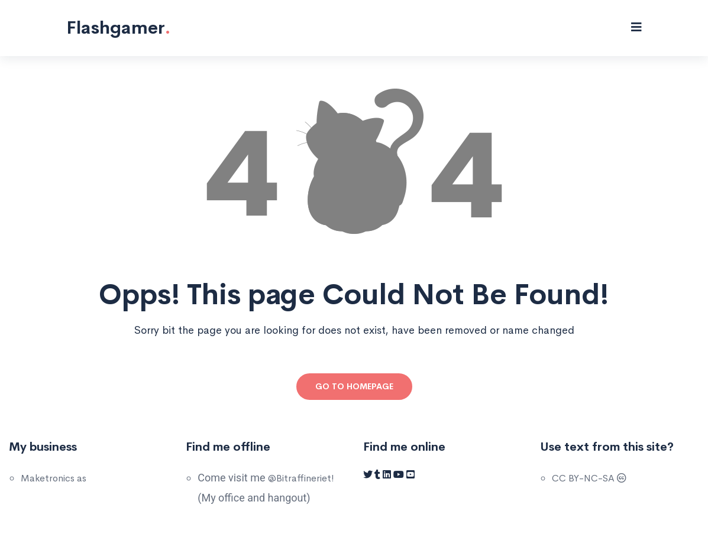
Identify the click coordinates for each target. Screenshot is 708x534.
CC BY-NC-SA (589, 478)
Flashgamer (118, 28)
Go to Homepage (354, 386)
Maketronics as (53, 478)
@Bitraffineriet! (301, 478)
